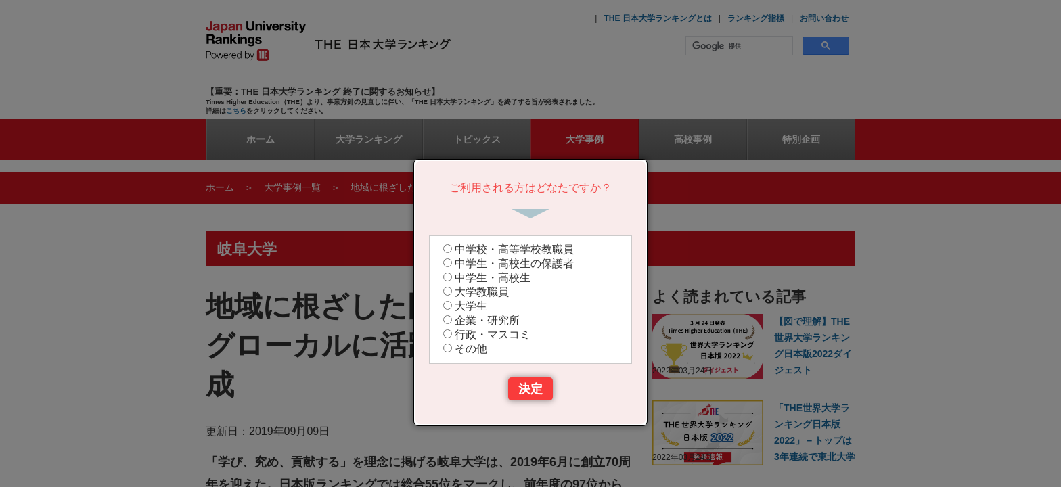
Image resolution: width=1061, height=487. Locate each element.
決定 (530, 389)
